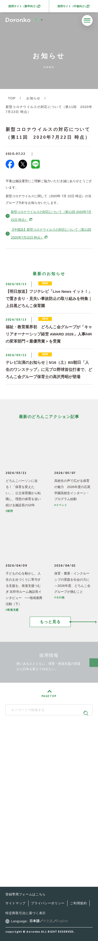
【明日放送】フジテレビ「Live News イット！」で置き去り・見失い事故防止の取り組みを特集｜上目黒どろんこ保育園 (49, 298)
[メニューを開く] (87, 20)
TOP (12, 98)
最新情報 (21, 805)
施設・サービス (27, 796)
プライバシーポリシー (48, 903)
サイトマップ (15, 903)
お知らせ (33, 98)
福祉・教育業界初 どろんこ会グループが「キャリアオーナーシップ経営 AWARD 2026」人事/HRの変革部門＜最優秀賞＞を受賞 (49, 334)
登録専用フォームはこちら (25, 894)
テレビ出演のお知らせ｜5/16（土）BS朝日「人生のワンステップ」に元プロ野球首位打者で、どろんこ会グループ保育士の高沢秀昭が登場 (49, 369)
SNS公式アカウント (47, 762)
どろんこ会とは (27, 776)
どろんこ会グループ (47, 736)
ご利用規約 (78, 903)
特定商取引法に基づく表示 (25, 913)
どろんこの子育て (28, 786)
